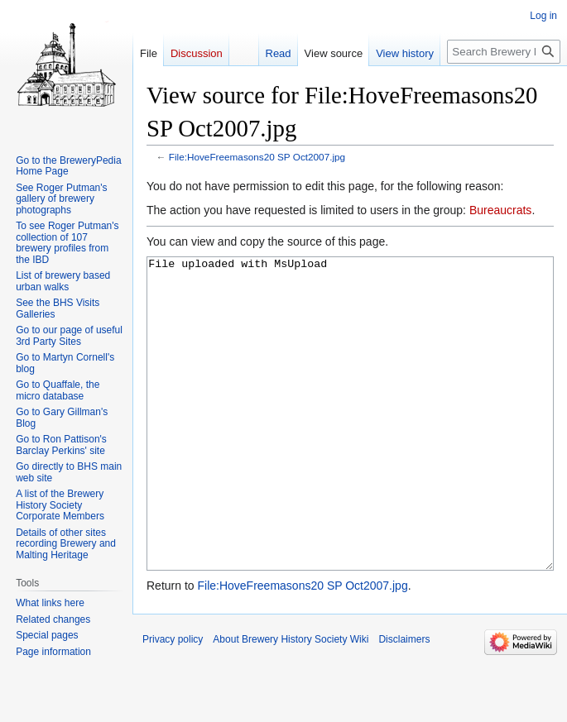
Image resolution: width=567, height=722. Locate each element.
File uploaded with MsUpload (350, 444)
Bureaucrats (500, 210)
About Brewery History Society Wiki (290, 701)
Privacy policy (172, 701)
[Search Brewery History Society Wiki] (503, 52)
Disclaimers (404, 701)
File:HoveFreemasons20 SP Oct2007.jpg (257, 156)
